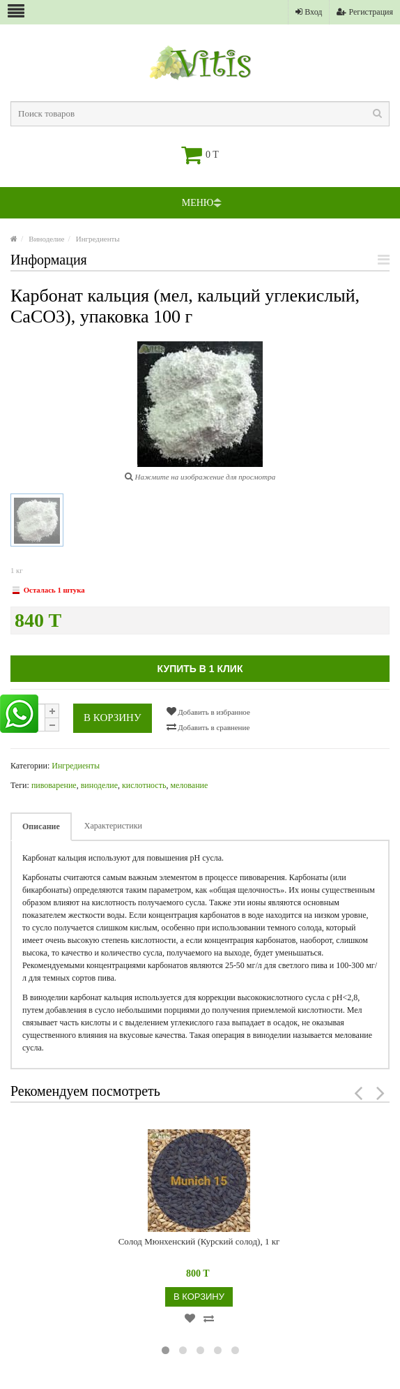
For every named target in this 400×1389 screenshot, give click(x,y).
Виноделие (46, 239)
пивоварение (54, 785)
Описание (41, 826)
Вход (308, 12)
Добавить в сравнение (208, 726)
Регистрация (365, 12)
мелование (189, 785)
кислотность (144, 785)
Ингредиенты (98, 239)
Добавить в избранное (208, 711)
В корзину (112, 717)
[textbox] (200, 113)
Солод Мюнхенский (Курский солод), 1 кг (199, 1241)
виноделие (99, 785)
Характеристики (113, 826)
